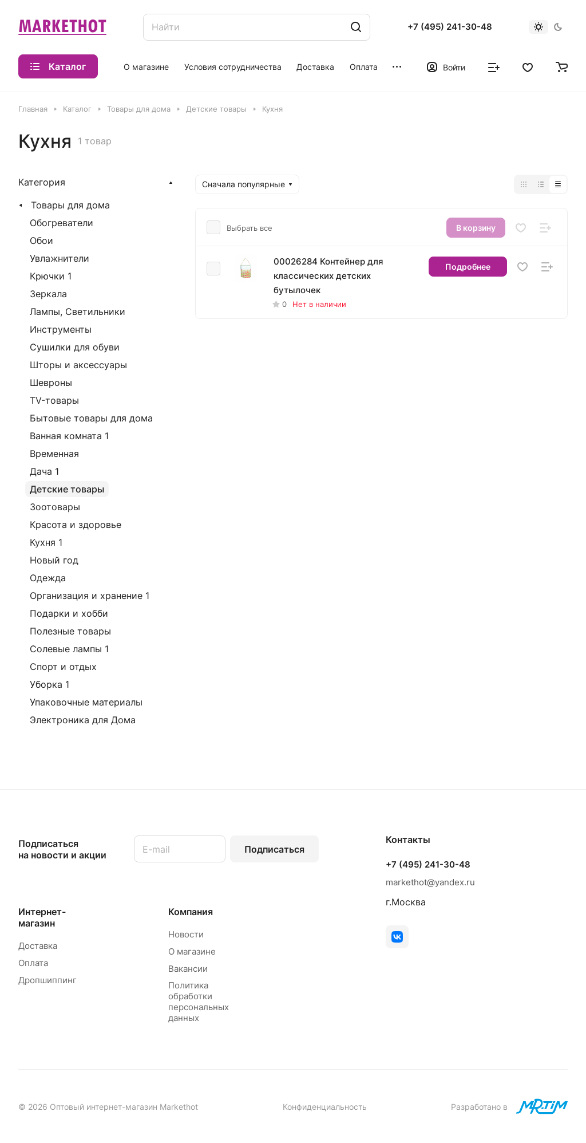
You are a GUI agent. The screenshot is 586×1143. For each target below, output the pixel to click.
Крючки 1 (51, 276)
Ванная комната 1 (69, 436)
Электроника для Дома (83, 720)
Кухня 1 (46, 542)
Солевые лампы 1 (69, 649)
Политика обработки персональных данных (198, 1001)
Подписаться (274, 849)
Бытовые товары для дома (91, 418)
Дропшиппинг (47, 980)
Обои (41, 240)
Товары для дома (70, 205)
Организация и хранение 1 (89, 595)
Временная (54, 453)
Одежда (48, 578)
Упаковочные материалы (86, 702)
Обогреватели (61, 222)
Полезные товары (70, 631)
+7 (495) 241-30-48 (449, 27)
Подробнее (467, 266)
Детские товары (67, 489)
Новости (186, 934)
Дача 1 (44, 471)
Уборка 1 (49, 684)
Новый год (54, 560)
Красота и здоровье (75, 524)
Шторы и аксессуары (78, 365)
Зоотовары (55, 507)
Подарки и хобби (69, 613)
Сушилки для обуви (75, 347)
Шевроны (51, 382)
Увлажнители (59, 258)
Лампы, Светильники (77, 311)
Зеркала (48, 293)
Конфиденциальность (325, 1107)
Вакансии (188, 968)
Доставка (37, 945)
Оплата (33, 962)
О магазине (192, 951)
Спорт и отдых (63, 666)
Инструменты (61, 329)
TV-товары (54, 400)
